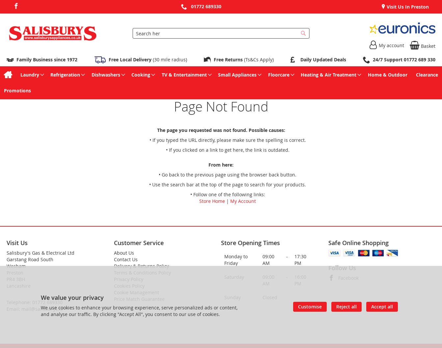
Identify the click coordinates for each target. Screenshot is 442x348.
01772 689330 (206, 6)
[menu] (221, 83)
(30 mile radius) (147, 59)
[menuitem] (7, 75)
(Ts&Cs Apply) (244, 59)
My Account (243, 201)
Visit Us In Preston (407, 7)
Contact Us (126, 259)
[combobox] (221, 33)
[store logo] (53, 33)
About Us (124, 253)
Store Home (212, 201)
